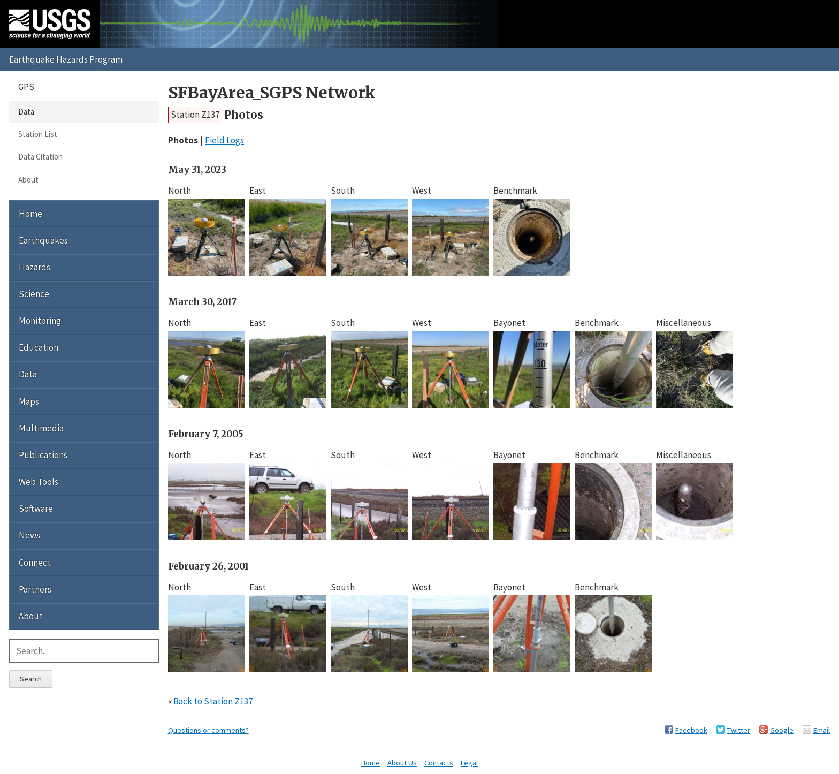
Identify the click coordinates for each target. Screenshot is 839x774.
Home (30, 213)
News (29, 535)
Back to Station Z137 (213, 701)
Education (38, 347)
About (28, 179)
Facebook (691, 730)
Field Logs (224, 140)
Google (782, 730)
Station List (37, 134)
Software (36, 508)
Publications (43, 455)
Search (31, 679)
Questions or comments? (208, 730)
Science (34, 294)
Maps (29, 401)
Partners (35, 589)
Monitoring (40, 321)
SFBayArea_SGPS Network (272, 93)
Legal (469, 763)
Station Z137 (195, 114)
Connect (35, 562)
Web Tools (38, 482)
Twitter (738, 730)
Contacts (438, 763)
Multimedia (41, 428)
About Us (402, 763)
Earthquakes (43, 240)
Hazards (34, 267)
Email (821, 730)
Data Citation (40, 156)
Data (26, 112)
